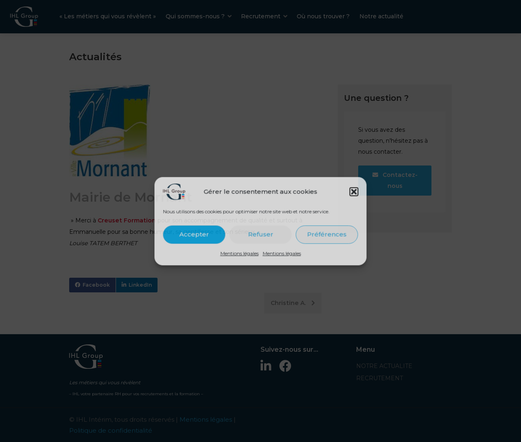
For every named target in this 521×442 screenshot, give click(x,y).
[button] (354, 191)
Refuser (260, 234)
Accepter (194, 234)
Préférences (327, 234)
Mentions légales (239, 253)
